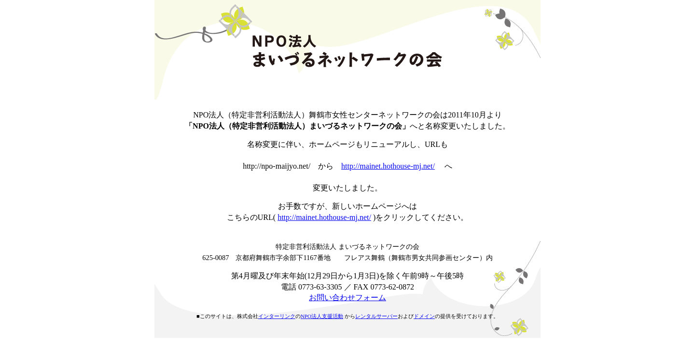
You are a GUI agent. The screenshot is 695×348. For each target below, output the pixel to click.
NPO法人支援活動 (322, 316)
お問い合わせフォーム (347, 297)
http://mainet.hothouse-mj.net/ (388, 166)
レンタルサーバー (376, 316)
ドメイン (424, 316)
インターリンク (276, 316)
